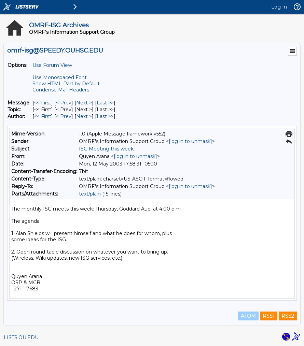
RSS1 (269, 316)
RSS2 (287, 316)
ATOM (248, 316)
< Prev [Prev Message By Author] (63, 116)
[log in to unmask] (190, 141)
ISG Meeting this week (106, 149)
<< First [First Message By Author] (42, 116)
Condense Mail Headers (60, 90)
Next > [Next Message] (84, 103)
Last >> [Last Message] (105, 103)
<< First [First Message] (42, 103)
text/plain (90, 194)
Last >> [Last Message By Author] (105, 116)
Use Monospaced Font (59, 77)
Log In (279, 7)
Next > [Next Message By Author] (84, 116)
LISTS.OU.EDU (21, 337)
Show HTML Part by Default (66, 84)
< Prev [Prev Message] (63, 103)
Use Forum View (52, 65)
